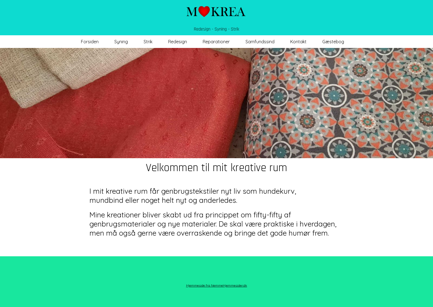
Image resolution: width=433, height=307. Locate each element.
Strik (148, 41)
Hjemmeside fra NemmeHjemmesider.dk (216, 285)
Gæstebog (333, 41)
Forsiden (90, 41)
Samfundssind (259, 41)
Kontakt (298, 41)
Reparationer (216, 41)
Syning (121, 41)
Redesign (177, 41)
